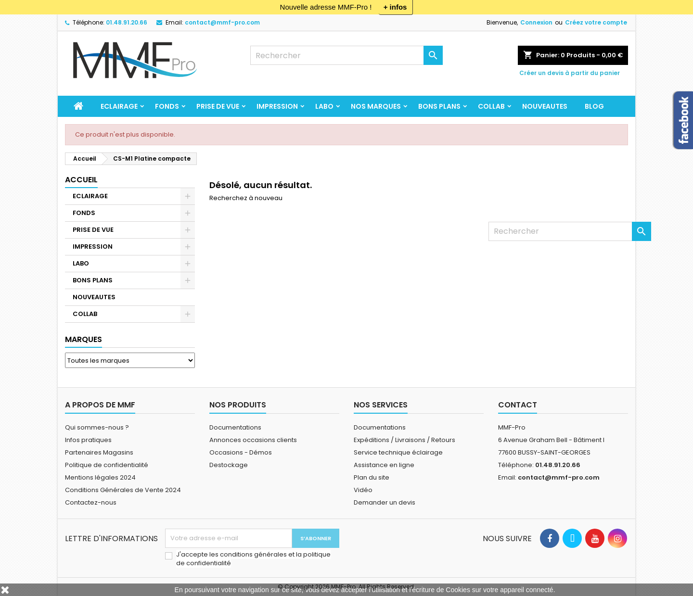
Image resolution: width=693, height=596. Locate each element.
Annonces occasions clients (253, 439)
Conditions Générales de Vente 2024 (123, 490)
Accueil (81, 179)
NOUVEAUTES (544, 106)
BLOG (594, 106)
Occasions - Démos (240, 452)
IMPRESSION (277, 106)
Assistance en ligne (384, 464)
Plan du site (371, 477)
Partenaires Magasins (99, 452)
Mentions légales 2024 (100, 477)
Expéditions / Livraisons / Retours (404, 439)
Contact (517, 404)
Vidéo (363, 490)
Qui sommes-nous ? (97, 427)
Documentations (235, 427)
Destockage (228, 464)
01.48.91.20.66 (126, 22)
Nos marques (376, 106)
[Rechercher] (346, 55)
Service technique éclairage (398, 452)
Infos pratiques (88, 439)
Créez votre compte (596, 22)
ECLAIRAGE (119, 106)
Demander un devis (384, 502)
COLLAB (491, 106)
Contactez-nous (90, 502)
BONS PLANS (439, 106)
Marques (83, 339)
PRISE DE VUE (217, 106)
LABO (324, 106)
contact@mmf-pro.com (222, 22)
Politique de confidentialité (106, 464)
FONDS (167, 106)
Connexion (536, 22)
